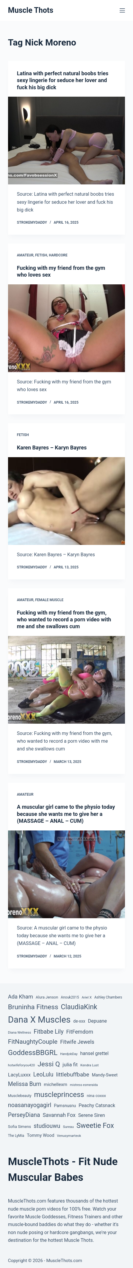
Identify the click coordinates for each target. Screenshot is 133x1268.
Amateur (25, 255)
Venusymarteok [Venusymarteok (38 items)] (69, 1136)
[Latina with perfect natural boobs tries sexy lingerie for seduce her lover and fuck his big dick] (66, 140)
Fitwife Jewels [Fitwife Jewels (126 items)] (77, 1042)
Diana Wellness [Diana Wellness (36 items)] (19, 1032)
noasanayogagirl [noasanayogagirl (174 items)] (29, 1105)
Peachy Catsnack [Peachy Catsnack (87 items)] (97, 1105)
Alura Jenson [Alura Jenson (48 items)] (47, 997)
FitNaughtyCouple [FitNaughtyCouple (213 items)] (32, 1041)
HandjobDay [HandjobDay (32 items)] (68, 1054)
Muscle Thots (30, 10)
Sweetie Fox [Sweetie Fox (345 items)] (95, 1125)
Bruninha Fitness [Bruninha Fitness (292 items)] (33, 1007)
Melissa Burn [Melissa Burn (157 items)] (24, 1084)
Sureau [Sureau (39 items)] (68, 1127)
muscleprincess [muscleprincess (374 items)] (59, 1094)
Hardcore (58, 255)
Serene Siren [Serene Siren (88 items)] (91, 1115)
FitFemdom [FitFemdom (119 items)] (79, 1032)
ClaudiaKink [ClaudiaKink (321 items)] (79, 1007)
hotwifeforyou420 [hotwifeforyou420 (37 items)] (21, 1065)
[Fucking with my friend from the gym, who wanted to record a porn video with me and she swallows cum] (66, 680)
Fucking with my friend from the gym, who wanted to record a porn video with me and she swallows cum (64, 619)
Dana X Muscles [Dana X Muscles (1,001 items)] (39, 1020)
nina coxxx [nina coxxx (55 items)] (96, 1095)
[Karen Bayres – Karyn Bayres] (66, 501)
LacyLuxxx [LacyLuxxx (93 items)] (19, 1075)
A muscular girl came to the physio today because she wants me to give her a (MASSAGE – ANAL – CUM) (66, 814)
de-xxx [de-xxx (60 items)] (79, 1021)
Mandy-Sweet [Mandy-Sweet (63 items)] (105, 1075)
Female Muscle (49, 600)
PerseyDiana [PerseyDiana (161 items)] (24, 1115)
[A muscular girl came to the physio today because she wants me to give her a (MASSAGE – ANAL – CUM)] (66, 874)
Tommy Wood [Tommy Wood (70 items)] (40, 1135)
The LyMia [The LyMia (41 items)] (16, 1136)
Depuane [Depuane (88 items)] (97, 1021)
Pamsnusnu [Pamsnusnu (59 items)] (65, 1105)
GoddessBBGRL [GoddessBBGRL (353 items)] (32, 1052)
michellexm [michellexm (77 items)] (55, 1084)
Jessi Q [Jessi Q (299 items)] (48, 1064)
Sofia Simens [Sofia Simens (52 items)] (19, 1126)
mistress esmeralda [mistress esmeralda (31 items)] (84, 1085)
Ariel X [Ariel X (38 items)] (87, 997)
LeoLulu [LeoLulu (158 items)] (43, 1074)
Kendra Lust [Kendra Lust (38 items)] (89, 1065)
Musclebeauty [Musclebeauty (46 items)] (20, 1095)
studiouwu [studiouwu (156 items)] (47, 1126)
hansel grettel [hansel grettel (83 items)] (94, 1053)
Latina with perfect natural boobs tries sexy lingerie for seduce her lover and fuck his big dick (62, 80)
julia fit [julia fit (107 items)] (70, 1065)
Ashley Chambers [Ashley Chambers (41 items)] (108, 997)
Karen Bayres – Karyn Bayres (52, 447)
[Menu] (122, 10)
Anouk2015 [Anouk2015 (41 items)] (70, 997)
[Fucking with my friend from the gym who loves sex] (66, 328)
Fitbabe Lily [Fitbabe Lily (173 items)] (48, 1031)
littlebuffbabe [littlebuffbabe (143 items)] (72, 1074)
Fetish (41, 255)
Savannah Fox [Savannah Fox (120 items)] (59, 1115)
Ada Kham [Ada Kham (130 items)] (20, 996)
